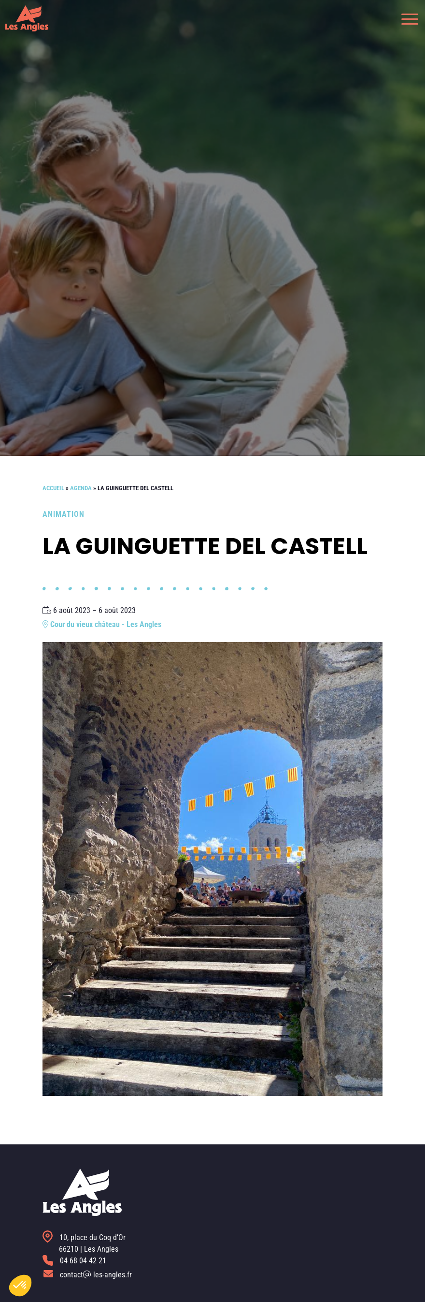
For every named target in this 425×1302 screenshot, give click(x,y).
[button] (404, 18)
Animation (63, 514)
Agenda (81, 488)
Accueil (53, 488)
